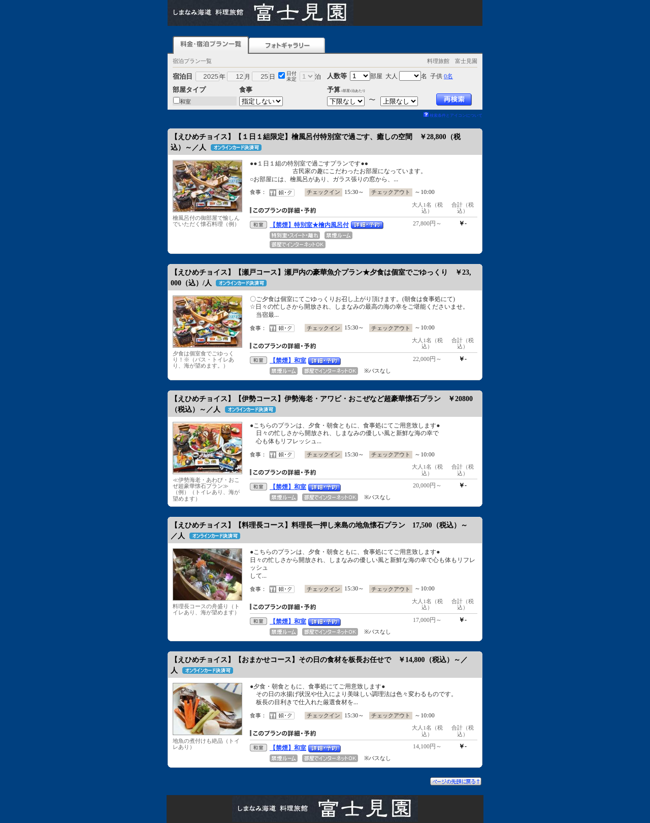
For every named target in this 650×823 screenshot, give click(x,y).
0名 (448, 76)
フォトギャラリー (287, 45)
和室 (185, 101)
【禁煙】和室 (288, 360)
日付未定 (291, 76)
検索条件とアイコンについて (453, 115)
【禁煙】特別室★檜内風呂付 (309, 224)
